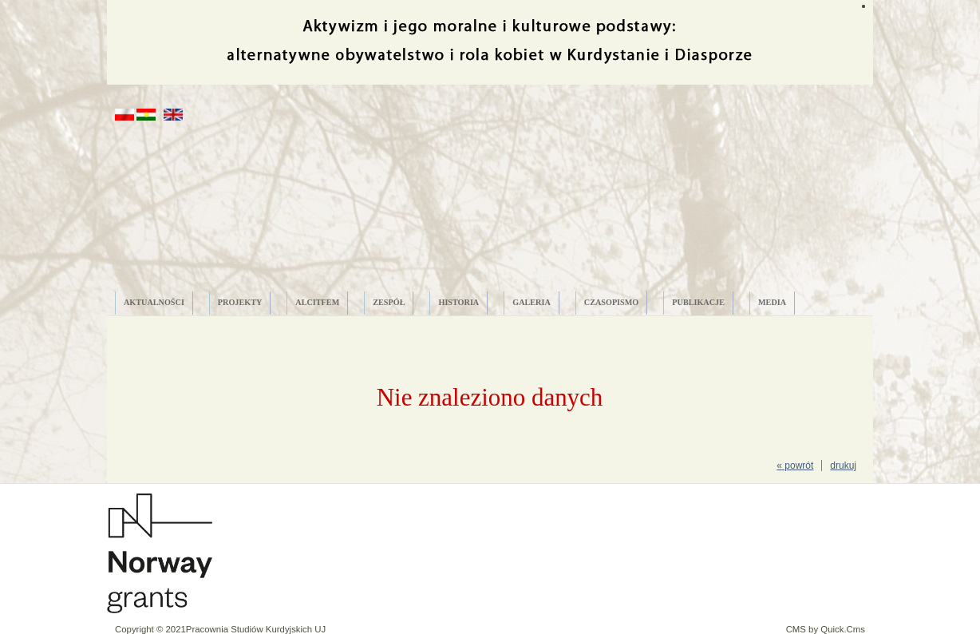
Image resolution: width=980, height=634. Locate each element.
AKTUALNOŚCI (154, 302)
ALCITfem (317, 302)
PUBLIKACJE (698, 302)
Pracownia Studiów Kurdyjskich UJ (256, 629)
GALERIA (531, 302)
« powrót (794, 465)
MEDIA (772, 302)
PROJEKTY (240, 302)
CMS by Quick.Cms (825, 629)
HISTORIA (458, 302)
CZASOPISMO (611, 302)
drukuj (843, 465)
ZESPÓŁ (389, 302)
